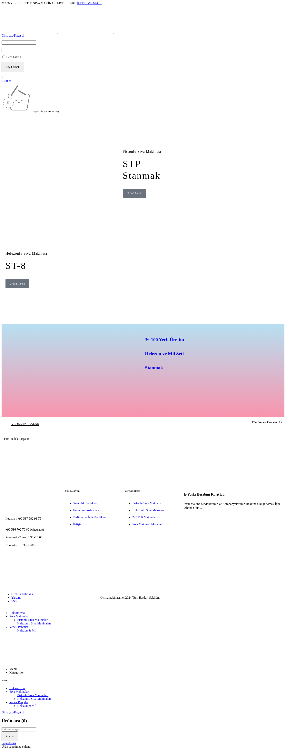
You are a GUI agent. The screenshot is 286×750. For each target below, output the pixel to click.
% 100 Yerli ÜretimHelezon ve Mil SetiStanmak (164, 353)
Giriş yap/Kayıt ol (13, 35)
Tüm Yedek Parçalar (265, 422)
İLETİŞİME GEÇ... (89, 3)
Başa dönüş (9, 743)
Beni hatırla (11, 57)
